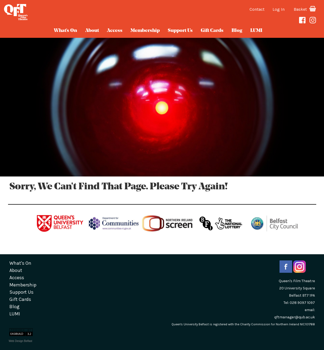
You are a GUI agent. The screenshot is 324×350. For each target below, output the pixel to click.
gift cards (212, 30)
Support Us (180, 30)
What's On (65, 30)
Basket (305, 9)
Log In (279, 9)
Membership (145, 30)
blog (237, 30)
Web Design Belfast (20, 341)
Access (114, 30)
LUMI (256, 30)
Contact (257, 9)
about (92, 30)
